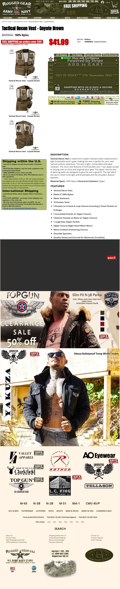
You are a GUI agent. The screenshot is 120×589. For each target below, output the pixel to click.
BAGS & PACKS (72, 511)
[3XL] (74, 1)
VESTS (51, 511)
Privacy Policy (11, 538)
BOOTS (60, 511)
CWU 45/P (93, 503)
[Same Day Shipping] (93, 55)
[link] (114, 4)
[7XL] (92, 1)
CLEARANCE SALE (103, 511)
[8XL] (96, 1)
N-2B (49, 503)
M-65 (23, 503)
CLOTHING (40, 511)
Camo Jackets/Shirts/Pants (33, 517)
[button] (24, 218)
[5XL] (83, 1)
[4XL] (79, 1)
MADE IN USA (87, 511)
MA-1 (76, 503)
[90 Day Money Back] (110, 55)
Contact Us (95, 535)
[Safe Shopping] (61, 55)
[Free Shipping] (76, 55)
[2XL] (70, 1)
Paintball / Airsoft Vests (88, 517)
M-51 (62, 503)
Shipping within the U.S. (57, 535)
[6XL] (88, 1)
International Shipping (57, 538)
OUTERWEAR (27, 511)
